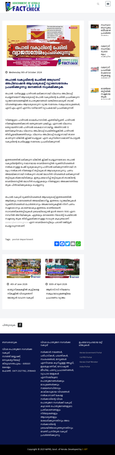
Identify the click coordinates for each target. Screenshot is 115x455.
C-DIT (85, 449)
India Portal (85, 366)
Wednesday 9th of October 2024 (23, 72)
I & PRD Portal (86, 357)
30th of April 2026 (56, 284)
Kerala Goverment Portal (91, 352)
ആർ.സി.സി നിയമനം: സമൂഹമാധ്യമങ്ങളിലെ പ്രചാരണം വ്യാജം (58, 293)
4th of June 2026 (17, 284)
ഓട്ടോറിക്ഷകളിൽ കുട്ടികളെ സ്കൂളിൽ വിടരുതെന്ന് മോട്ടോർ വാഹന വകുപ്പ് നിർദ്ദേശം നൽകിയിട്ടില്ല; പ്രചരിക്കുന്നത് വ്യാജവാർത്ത (23, 298)
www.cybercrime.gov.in (16, 222)
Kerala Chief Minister (89, 361)
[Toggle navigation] (108, 3)
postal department (22, 239)
